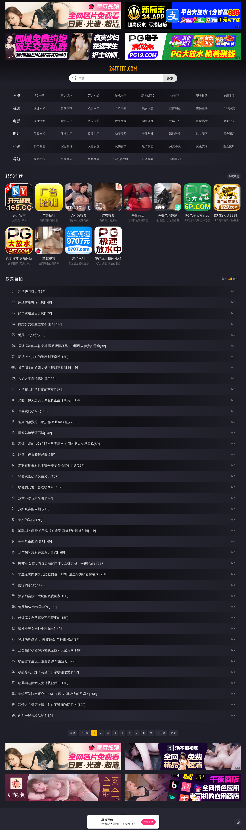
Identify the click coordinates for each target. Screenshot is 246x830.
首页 (72, 732)
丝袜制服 (175, 108)
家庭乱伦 (66, 146)
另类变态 (229, 121)
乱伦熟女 (202, 121)
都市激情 (39, 146)
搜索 (170, 78)
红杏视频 (148, 159)
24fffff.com (123, 68)
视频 (16, 108)
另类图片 (229, 134)
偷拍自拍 (66, 121)
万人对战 (93, 95)
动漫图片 (121, 134)
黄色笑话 (202, 146)
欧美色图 (93, 134)
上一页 (85, 732)
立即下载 (148, 822)
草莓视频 (93, 159)
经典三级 (175, 121)
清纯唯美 (175, 134)
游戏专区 (121, 95)
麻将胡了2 (147, 95)
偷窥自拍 (39, 134)
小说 (16, 146)
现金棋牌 (202, 95)
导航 (16, 158)
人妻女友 (93, 146)
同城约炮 (39, 159)
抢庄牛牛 (229, 95)
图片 (16, 133)
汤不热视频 (120, 159)
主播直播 (202, 108)
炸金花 (175, 95)
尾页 (173, 732)
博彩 (16, 95)
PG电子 (39, 95)
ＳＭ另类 (229, 108)
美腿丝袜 (148, 134)
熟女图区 (202, 134)
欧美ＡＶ (93, 108)
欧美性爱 (121, 121)
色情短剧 (175, 159)
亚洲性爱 (39, 121)
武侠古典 (121, 146)
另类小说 (175, 146)
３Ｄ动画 (121, 108)
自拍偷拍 (66, 108)
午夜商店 (66, 159)
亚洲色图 (66, 134)
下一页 (161, 732)
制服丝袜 (148, 121)
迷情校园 (148, 146)
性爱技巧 (229, 146)
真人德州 (66, 95)
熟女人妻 (148, 108)
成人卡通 (93, 121)
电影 (16, 120)
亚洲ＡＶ (39, 108)
